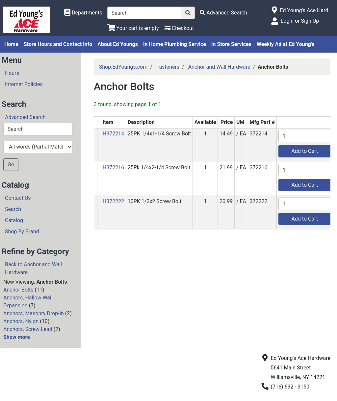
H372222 (113, 201)
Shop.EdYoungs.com (123, 67)
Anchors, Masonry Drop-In (33, 313)
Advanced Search (25, 117)
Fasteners (167, 67)
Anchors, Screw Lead (27, 329)
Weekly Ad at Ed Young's (285, 44)
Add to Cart (304, 151)
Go (11, 164)
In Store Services (231, 44)
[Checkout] (179, 28)
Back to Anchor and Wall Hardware (33, 268)
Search (13, 209)
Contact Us (18, 198)
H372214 (113, 133)
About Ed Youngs (117, 44)
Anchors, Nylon (21, 321)
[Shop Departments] (83, 13)
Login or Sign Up (300, 21)
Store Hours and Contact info (58, 44)
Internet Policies (24, 84)
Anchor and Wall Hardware (219, 67)
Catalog (14, 220)
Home (11, 44)
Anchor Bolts (18, 290)
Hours (12, 73)
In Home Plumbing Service (174, 44)
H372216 (113, 167)
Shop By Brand (22, 231)
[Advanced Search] (223, 13)
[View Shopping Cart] (133, 28)
